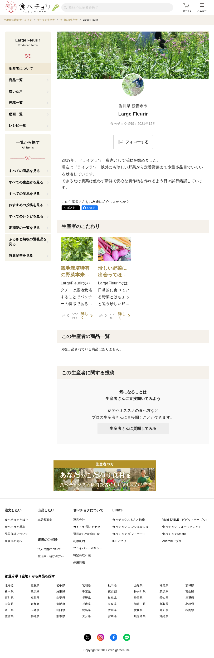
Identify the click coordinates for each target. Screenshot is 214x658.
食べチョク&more (174, 534)
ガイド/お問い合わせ (87, 526)
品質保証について (16, 534)
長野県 (86, 597)
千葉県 (86, 591)
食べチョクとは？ (16, 519)
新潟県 (164, 591)
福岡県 (189, 610)
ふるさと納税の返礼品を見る (28, 241)
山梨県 (60, 597)
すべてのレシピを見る (26, 216)
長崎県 (35, 616)
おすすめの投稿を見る (26, 205)
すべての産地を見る (24, 193)
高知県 (164, 610)
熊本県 (60, 616)
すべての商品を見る (24, 171)
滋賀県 (9, 604)
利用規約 (79, 541)
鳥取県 (164, 604)
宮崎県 (112, 616)
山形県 (138, 585)
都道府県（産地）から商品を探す (30, 576)
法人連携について (49, 549)
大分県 (86, 616)
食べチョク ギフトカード (129, 534)
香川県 (112, 610)
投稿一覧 (16, 103)
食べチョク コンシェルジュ (130, 526)
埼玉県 (60, 591)
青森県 (35, 585)
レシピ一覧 (17, 125)
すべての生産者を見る (26, 182)
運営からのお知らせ (86, 534)
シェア (91, 207)
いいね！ (70, 316)
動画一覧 (16, 114)
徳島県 (86, 610)
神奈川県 (140, 591)
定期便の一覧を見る (24, 228)
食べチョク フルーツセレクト (181, 526)
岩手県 (60, 585)
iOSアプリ (119, 541)
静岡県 (138, 597)
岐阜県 (112, 597)
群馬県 (35, 591)
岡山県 (9, 610)
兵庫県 (86, 604)
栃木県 (9, 591)
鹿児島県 (140, 616)
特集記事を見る (21, 255)
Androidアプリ (171, 541)
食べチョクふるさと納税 (128, 519)
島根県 (189, 604)
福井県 (35, 597)
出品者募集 (45, 519)
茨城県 (189, 585)
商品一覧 (16, 80)
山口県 (60, 610)
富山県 (189, 591)
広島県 (35, 610)
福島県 (164, 585)
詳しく (84, 316)
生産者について (21, 68)
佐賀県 (9, 616)
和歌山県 (140, 604)
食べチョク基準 (15, 526)
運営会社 (79, 519)
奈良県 (112, 604)
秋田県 (112, 585)
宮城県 (86, 585)
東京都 (112, 591)
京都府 (35, 604)
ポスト (71, 207)
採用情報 (79, 562)
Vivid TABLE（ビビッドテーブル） (185, 519)
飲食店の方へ (13, 541)
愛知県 (164, 597)
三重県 (189, 597)
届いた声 (16, 91)
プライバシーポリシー (88, 548)
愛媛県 (138, 610)
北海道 (9, 585)
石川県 (9, 597)
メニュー (202, 7)
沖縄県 (164, 616)
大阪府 (60, 604)
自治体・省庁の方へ (51, 556)
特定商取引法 (82, 555)
